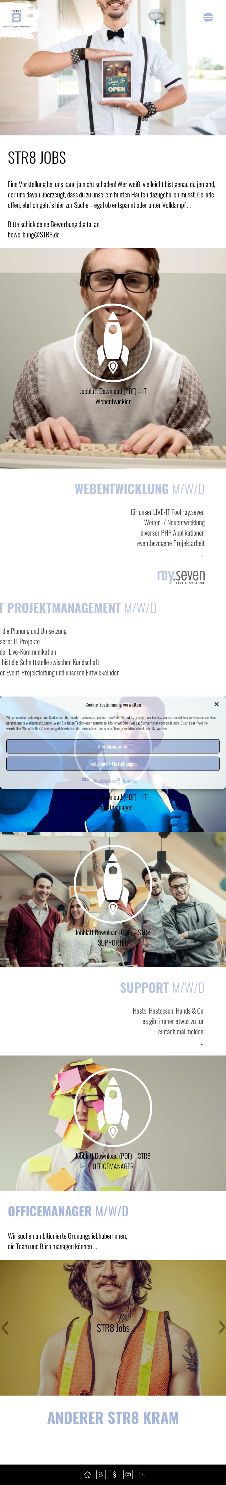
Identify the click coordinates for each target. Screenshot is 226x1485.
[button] (216, 704)
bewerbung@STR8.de (34, 234)
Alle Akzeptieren (113, 746)
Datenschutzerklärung (106, 780)
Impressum (130, 780)
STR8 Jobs (113, 1328)
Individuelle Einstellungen (113, 763)
